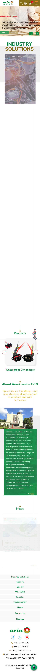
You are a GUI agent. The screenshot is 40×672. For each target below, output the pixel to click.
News (20, 607)
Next (37, 33)
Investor (20, 597)
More (33, 494)
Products (20, 582)
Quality (20, 587)
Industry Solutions (20, 577)
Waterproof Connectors (20, 369)
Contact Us (20, 613)
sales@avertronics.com (21, 650)
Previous (31, 33)
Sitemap (20, 619)
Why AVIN (20, 592)
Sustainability (20, 602)
